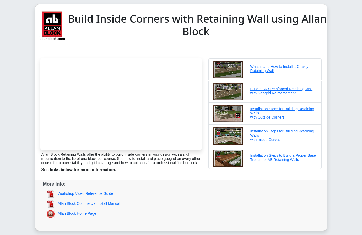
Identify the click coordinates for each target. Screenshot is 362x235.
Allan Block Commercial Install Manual (89, 203)
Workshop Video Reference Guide (85, 193)
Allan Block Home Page (77, 213)
